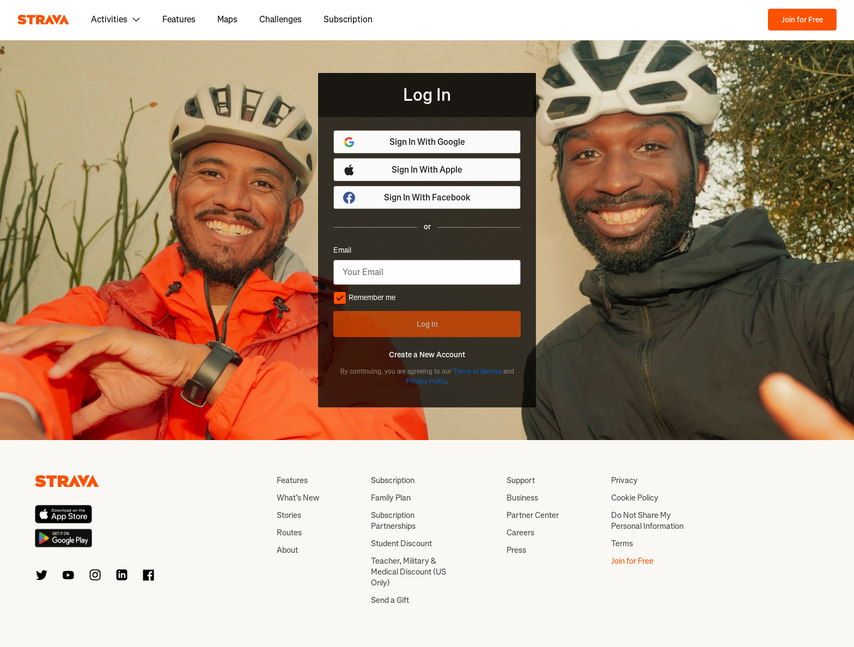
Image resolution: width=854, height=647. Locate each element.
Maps (227, 19)
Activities (116, 19)
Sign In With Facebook (407, 197)
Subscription (348, 19)
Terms (622, 543)
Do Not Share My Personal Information (647, 521)
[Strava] (43, 19)
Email (342, 250)
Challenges (280, 19)
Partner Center (533, 515)
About (287, 550)
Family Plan (391, 497)
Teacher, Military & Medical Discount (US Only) (408, 572)
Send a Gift (390, 600)
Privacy (624, 480)
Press (516, 550)
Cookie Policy (634, 497)
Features (179, 19)
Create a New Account (427, 355)
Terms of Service (477, 371)
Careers (520, 532)
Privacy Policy (426, 381)
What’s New (298, 497)
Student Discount (401, 543)
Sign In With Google (404, 142)
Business (522, 497)
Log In (427, 324)
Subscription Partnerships (393, 521)
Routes (289, 532)
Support (521, 480)
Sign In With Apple (402, 169)
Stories (289, 515)
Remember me (364, 297)
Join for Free (802, 20)
